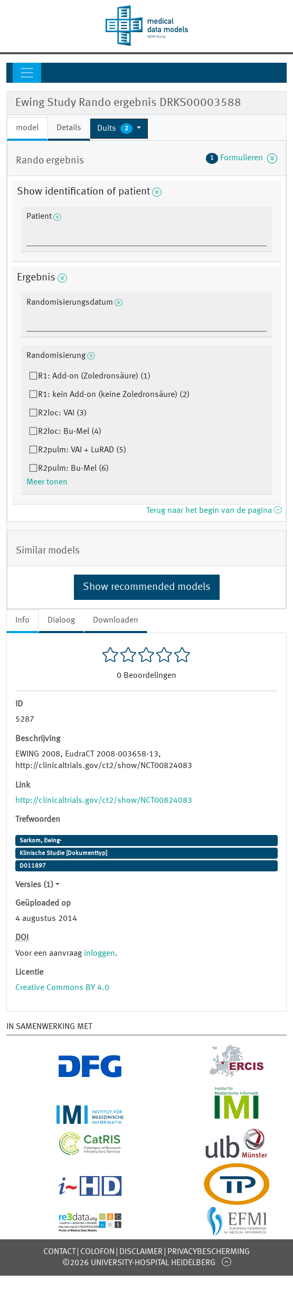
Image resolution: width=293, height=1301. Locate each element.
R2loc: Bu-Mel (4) (69, 432)
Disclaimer (141, 1252)
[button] (119, 129)
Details (68, 128)
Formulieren (241, 158)
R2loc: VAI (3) (62, 413)
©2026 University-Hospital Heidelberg (138, 1263)
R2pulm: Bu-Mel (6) (73, 468)
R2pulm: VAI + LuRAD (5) (82, 450)
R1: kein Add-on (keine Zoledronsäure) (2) (114, 395)
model (27, 128)
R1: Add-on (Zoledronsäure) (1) (94, 376)
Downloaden (115, 620)
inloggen (99, 953)
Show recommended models (147, 587)
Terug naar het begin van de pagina (213, 511)
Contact (59, 1252)
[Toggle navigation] (27, 73)
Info (22, 620)
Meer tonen (47, 482)
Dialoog (61, 620)
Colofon (97, 1252)
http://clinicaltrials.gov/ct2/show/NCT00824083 (103, 801)
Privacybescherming (208, 1252)
